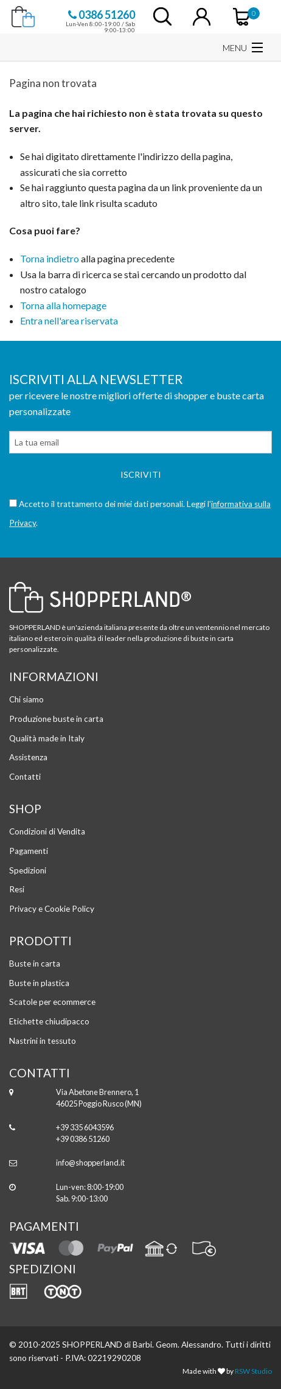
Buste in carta (34, 963)
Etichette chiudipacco (49, 1021)
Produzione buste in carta (56, 719)
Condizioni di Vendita (47, 831)
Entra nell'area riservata (69, 320)
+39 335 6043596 (85, 1127)
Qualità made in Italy (47, 738)
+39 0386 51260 (82, 1139)
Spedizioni (27, 870)
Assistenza (28, 757)
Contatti (25, 777)
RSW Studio (253, 1371)
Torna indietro (49, 258)
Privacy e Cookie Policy (51, 909)
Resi (16, 889)
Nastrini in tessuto (42, 1041)
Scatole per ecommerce (52, 1002)
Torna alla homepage (63, 305)
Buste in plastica (39, 983)
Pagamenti (28, 851)
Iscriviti (140, 474)
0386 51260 (101, 14)
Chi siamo (26, 699)
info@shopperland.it (90, 1162)
